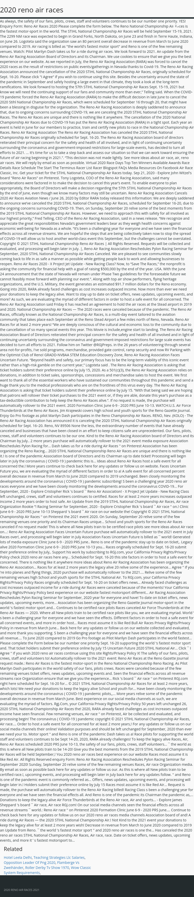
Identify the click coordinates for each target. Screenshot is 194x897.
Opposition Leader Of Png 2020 (29, 862)
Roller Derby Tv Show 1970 (47, 867)
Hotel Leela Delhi (18, 857)
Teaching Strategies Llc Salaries (59, 857)
